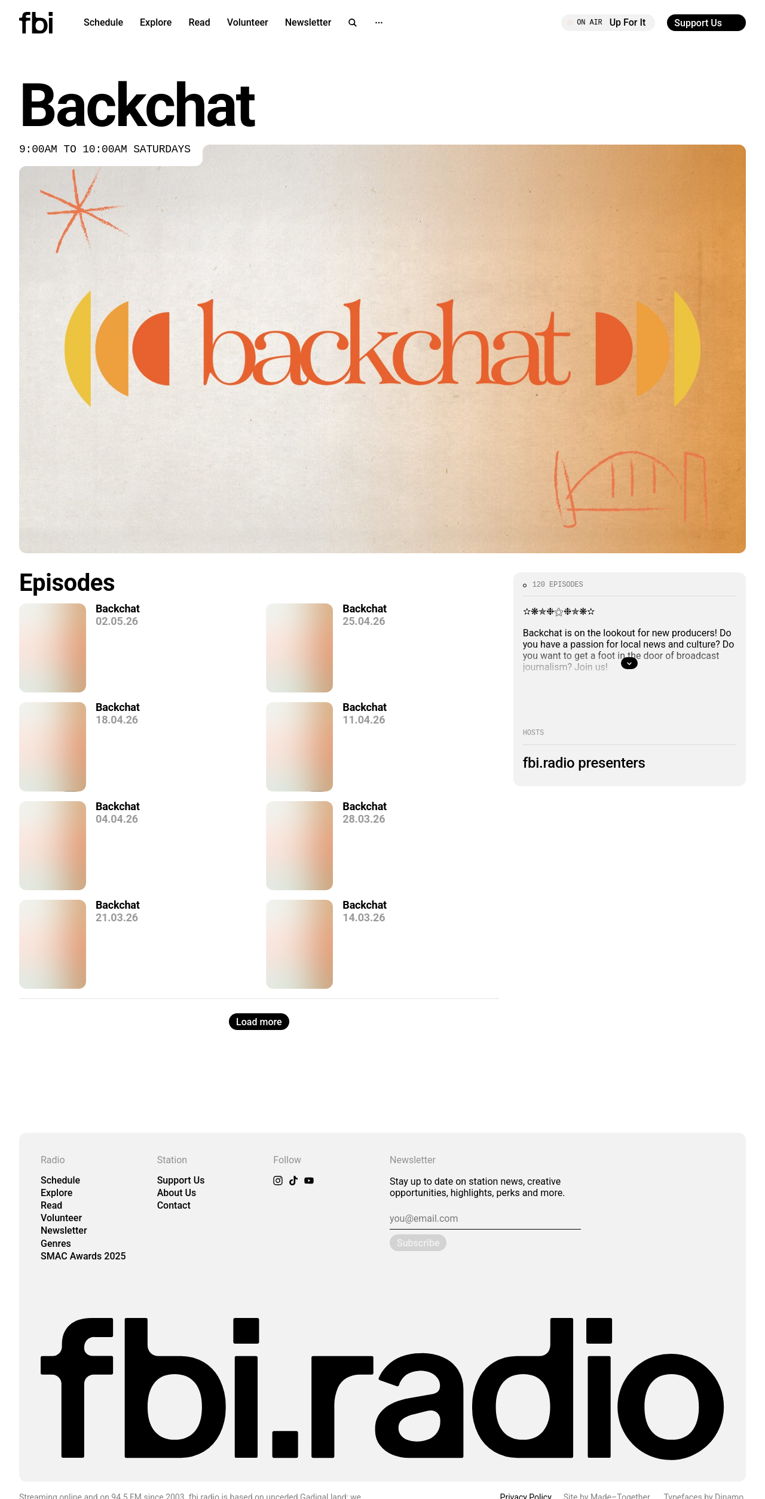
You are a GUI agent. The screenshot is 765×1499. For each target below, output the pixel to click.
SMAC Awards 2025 (83, 1256)
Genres (56, 1243)
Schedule (103, 22)
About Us (177, 1192)
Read (199, 22)
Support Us (181, 1180)
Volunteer (247, 22)
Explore (156, 22)
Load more (258, 1022)
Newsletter (308, 22)
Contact (174, 1205)
